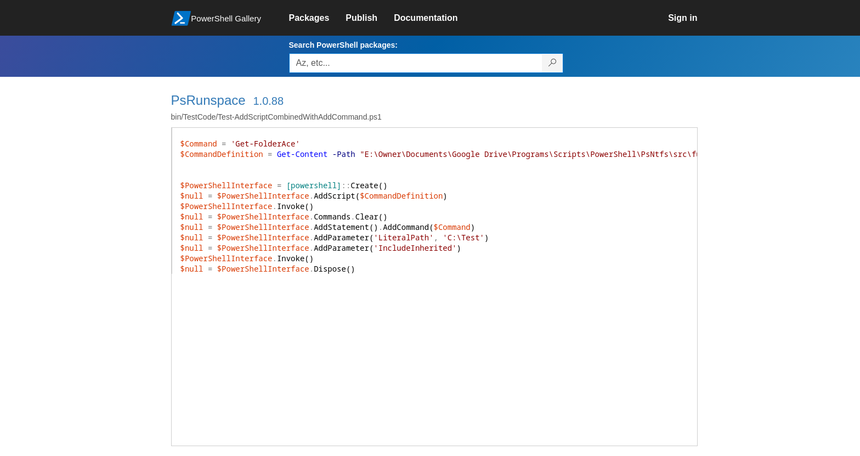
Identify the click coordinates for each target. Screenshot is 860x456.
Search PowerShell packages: (343, 45)
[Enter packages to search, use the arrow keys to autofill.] (415, 63)
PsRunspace (208, 100)
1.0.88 (268, 101)
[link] (317, 18)
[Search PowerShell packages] (552, 63)
